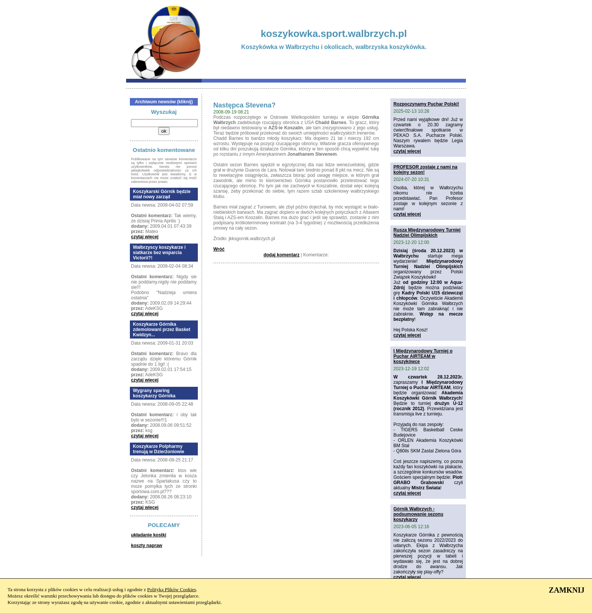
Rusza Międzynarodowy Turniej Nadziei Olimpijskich (427, 232)
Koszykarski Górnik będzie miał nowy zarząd (162, 194)
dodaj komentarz (281, 254)
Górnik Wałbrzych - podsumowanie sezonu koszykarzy (418, 514)
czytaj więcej (145, 236)
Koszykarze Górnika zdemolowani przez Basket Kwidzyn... (161, 329)
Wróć (219, 249)
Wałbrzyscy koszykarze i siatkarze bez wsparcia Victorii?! (159, 253)
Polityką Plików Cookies (171, 589)
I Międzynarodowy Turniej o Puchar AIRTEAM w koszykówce (422, 356)
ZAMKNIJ (566, 590)
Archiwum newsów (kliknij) (164, 101)
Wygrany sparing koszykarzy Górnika (154, 393)
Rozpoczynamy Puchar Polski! (426, 104)
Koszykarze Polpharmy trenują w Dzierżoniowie (158, 449)
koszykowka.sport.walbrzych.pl (334, 33)
